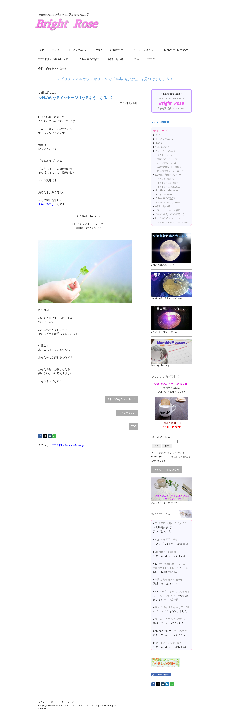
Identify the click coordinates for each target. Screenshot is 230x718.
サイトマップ (67, 702)
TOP (41, 50)
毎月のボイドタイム (175, 563)
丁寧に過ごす (46, 204)
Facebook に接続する (161, 675)
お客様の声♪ (117, 50)
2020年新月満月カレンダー (54, 59)
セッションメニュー (144, 50)
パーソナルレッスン (167, 162)
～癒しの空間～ (180, 631)
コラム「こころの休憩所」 (168, 210)
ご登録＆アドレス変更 (166, 470)
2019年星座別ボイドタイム (170, 523)
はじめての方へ (76, 50)
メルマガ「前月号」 (166, 539)
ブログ (56, 50)
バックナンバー (127, 412)
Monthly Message (176, 50)
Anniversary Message (169, 166)
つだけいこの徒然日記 (167, 643)
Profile (98, 50)
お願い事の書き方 (166, 178)
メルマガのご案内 (89, 59)
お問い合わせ (115, 59)
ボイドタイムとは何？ (168, 182)
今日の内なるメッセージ (52, 68)
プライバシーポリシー (48, 702)
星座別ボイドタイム (163, 567)
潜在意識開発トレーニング (170, 170)
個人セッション (165, 154)
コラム (135, 59)
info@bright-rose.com (171, 108)
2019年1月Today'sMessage (68, 445)
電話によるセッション (168, 158)
